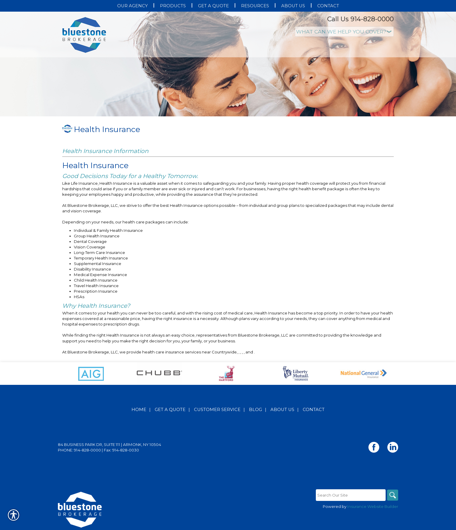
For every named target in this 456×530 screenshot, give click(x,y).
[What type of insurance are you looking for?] (344, 31)
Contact (314, 409)
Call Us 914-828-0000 (360, 19)
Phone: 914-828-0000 (79, 450)
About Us (282, 409)
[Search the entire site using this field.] (350, 495)
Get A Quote (170, 409)
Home (138, 409)
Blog (255, 409)
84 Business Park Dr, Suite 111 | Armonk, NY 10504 (109, 444)
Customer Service (217, 409)
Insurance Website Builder (372, 506)
